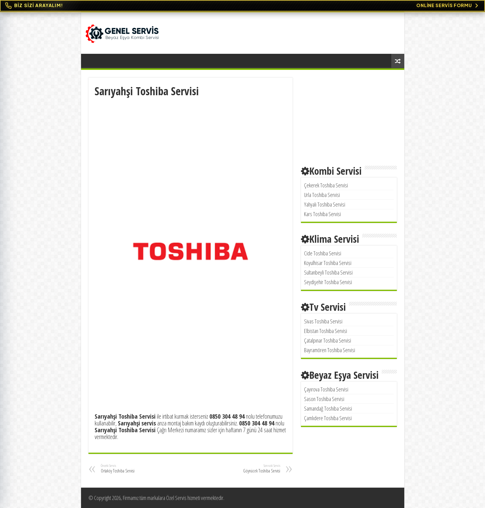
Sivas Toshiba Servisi (323, 321)
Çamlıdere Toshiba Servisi (328, 418)
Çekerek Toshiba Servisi (326, 185)
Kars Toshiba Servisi (322, 214)
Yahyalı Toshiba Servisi (324, 204)
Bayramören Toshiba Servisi (329, 350)
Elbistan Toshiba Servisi (325, 331)
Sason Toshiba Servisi (324, 399)
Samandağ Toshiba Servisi (328, 408)
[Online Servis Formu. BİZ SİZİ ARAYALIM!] (242, 5)
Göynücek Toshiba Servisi (248, 468)
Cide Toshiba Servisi (322, 253)
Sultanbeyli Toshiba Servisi (328, 272)
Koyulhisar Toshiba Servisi (327, 263)
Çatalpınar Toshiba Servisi (327, 340)
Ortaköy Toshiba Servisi (132, 468)
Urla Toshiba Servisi (322, 195)
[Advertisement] (190, 144)
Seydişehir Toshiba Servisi (328, 282)
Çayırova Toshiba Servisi (326, 389)
